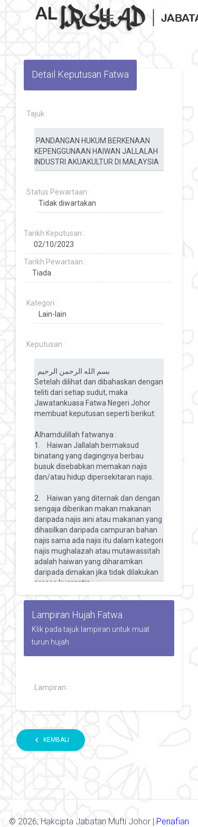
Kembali (50, 740)
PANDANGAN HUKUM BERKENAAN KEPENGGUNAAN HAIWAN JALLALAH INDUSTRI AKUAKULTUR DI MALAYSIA (99, 149)
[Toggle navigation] (107, 18)
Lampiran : (51, 687)
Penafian (172, 821)
